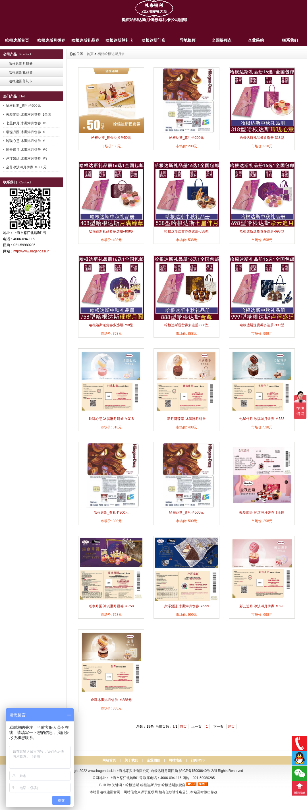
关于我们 (131, 760)
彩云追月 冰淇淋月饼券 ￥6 (26, 150)
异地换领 (188, 40)
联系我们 (290, 40)
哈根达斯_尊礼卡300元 (111, 512)
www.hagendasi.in (102, 771)
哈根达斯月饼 (150, 785)
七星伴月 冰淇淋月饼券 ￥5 (26, 123)
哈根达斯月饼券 (51, 40)
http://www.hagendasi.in (31, 251)
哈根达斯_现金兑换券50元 (111, 138)
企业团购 (153, 760)
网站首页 (109, 760)
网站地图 (175, 760)
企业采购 (256, 40)
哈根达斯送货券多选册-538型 (186, 231)
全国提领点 (222, 40)
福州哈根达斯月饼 (111, 54)
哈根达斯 (132, 785)
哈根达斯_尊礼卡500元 (23, 106)
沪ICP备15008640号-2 (196, 771)
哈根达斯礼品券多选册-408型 (111, 231)
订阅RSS (198, 760)
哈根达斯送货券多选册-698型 (262, 231)
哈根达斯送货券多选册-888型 (186, 325)
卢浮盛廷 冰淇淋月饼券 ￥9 (26, 158)
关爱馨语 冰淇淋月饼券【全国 (28, 114)
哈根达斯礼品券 (85, 40)
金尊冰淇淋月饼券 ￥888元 (26, 167)
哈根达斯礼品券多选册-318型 (262, 138)
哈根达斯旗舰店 (173, 785)
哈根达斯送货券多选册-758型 (111, 325)
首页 (90, 54)
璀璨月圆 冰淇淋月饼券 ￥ (25, 132)
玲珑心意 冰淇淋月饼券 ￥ (25, 141)
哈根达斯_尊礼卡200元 (186, 138)
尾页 (231, 727)
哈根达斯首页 (17, 40)
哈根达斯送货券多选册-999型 (262, 325)
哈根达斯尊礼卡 (119, 40)
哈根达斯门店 (153, 40)
